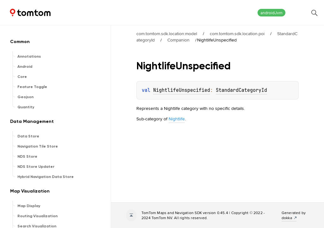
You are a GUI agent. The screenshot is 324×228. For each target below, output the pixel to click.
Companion (178, 40)
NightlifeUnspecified (181, 90)
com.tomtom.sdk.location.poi (237, 33)
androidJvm (271, 12)
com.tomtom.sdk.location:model (166, 33)
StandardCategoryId (241, 90)
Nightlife (177, 119)
